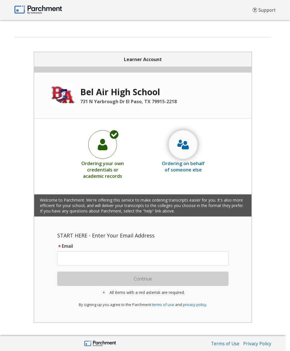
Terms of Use (224, 343)
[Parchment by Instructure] (100, 344)
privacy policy (194, 304)
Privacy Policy (257, 343)
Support (264, 11)
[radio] (102, 154)
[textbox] (145, 259)
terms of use (163, 304)
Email (65, 246)
